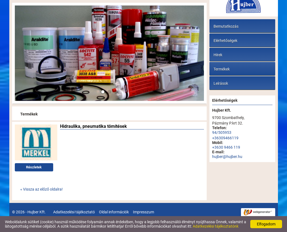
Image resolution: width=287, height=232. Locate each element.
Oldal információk (114, 212)
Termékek (222, 69)
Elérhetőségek (225, 40)
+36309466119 (225, 138)
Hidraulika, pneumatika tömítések (93, 127)
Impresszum (143, 212)
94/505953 (221, 132)
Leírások (221, 83)
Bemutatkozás (226, 26)
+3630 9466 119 (226, 147)
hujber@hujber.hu (227, 156)
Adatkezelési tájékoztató (74, 212)
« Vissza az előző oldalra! (41, 189)
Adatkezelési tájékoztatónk (215, 226)
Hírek (218, 55)
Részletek (34, 167)
